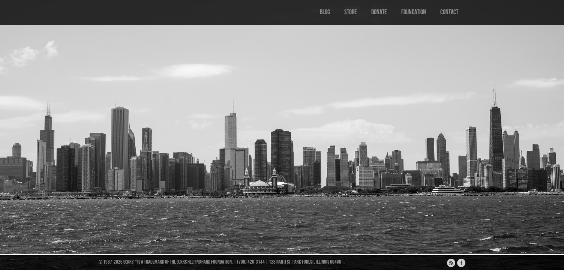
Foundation (413, 12)
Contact (449, 12)
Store (350, 12)
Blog (325, 12)
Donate (379, 12)
